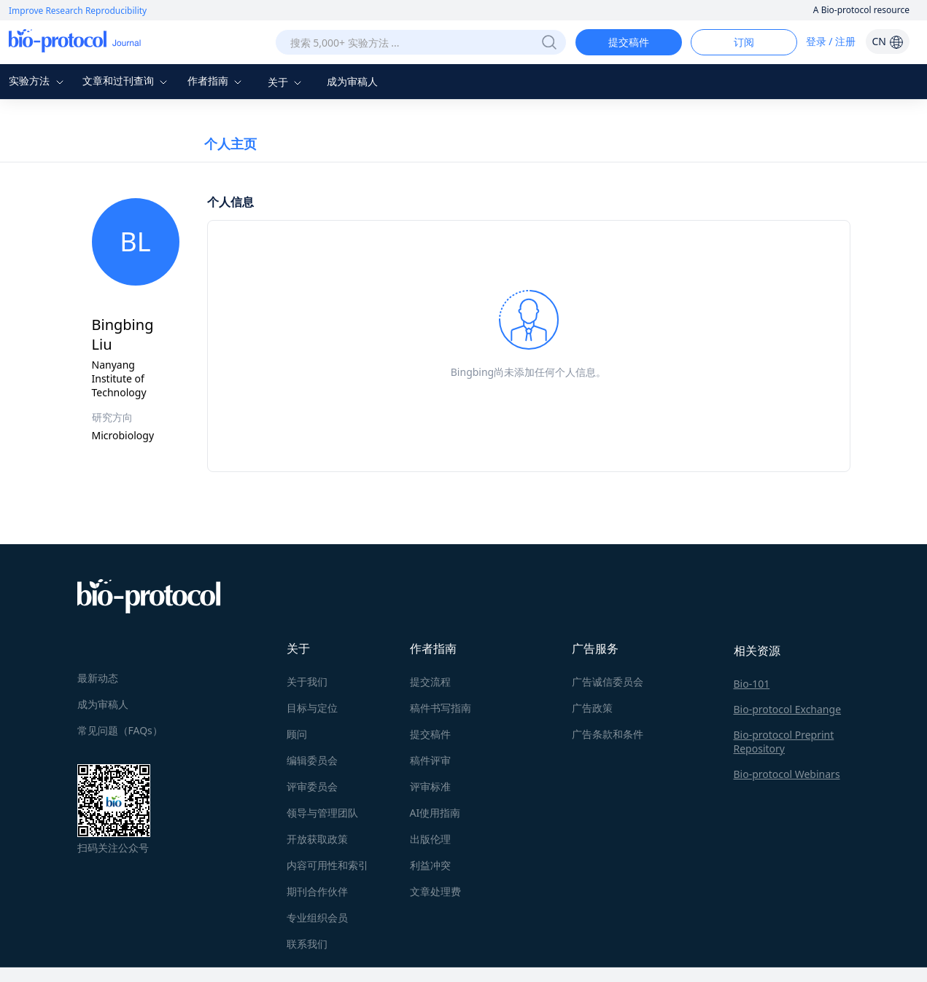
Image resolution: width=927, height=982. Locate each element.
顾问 (297, 734)
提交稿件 (628, 42)
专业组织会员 (317, 917)
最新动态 (97, 678)
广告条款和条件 (607, 734)
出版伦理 (430, 839)
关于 (287, 82)
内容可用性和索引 (327, 865)
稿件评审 (430, 760)
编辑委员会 (312, 760)
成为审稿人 (352, 81)
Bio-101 (752, 684)
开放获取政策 (317, 839)
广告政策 (592, 708)
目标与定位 (312, 708)
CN (887, 41)
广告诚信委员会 (607, 681)
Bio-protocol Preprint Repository (784, 741)
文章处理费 (435, 891)
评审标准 (430, 786)
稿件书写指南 (440, 708)
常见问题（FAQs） (120, 730)
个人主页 (230, 143)
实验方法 (38, 80)
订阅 (744, 42)
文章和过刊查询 (126, 80)
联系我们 (307, 944)
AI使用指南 (435, 813)
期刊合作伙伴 (317, 891)
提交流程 (430, 681)
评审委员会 (312, 786)
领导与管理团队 (322, 813)
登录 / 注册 (831, 41)
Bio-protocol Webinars (787, 774)
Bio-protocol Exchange (788, 709)
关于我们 (307, 681)
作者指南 (216, 80)
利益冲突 (430, 865)
